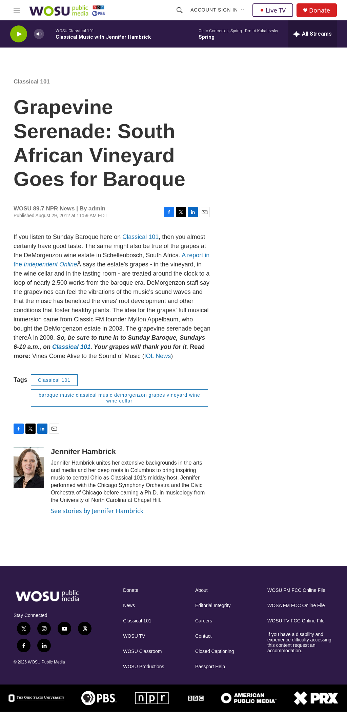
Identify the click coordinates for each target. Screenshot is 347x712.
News (129, 605)
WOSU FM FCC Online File (296, 590)
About (201, 590)
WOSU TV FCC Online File (296, 620)
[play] (18, 34)
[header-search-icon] (179, 10)
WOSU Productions (143, 666)
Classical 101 (140, 236)
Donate (319, 10)
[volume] (39, 34)
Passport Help (210, 666)
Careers (203, 620)
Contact (203, 636)
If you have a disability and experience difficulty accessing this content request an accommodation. (299, 642)
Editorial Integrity (212, 605)
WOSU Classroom (142, 651)
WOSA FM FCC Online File (296, 605)
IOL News (157, 356)
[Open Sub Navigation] (243, 10)
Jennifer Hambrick (83, 451)
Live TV (273, 10)
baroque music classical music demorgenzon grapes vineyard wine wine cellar (119, 398)
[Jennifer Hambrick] (29, 467)
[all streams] (312, 34)
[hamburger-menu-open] (16, 10)
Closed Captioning (214, 651)
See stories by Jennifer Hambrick (97, 511)
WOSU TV (134, 636)
